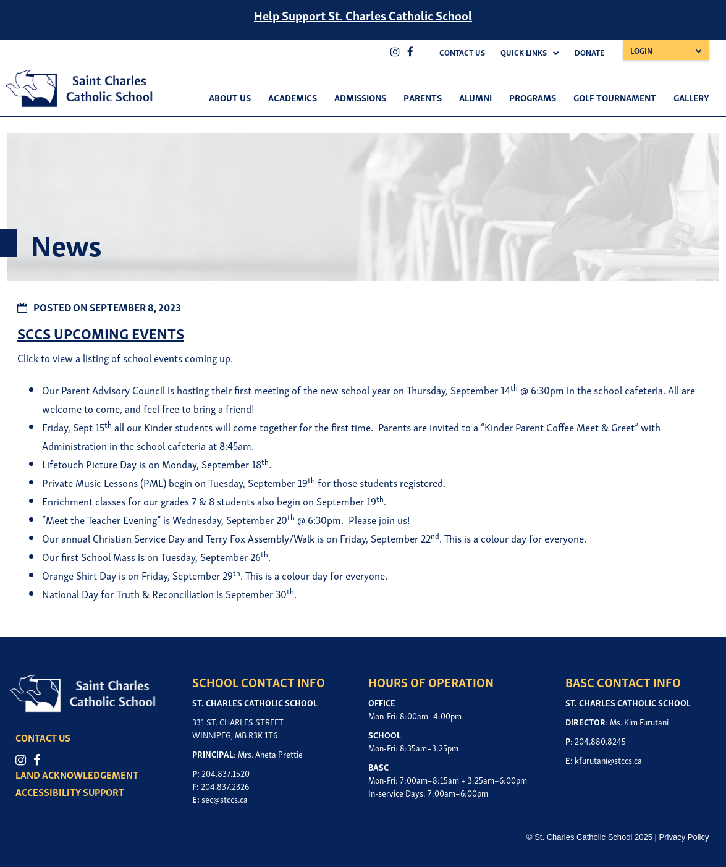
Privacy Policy (684, 837)
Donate (589, 52)
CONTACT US (42, 737)
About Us (230, 97)
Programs (532, 97)
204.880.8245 (600, 741)
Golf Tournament (614, 97)
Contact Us (462, 52)
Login (641, 50)
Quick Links (523, 52)
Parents (422, 97)
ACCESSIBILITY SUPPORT (69, 792)
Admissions (360, 97)
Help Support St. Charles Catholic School (363, 15)
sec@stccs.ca (224, 799)
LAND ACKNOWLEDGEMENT (76, 774)
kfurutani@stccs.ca (608, 760)
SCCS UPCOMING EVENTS (100, 333)
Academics (292, 97)
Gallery (691, 97)
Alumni (475, 97)
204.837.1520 (225, 773)
